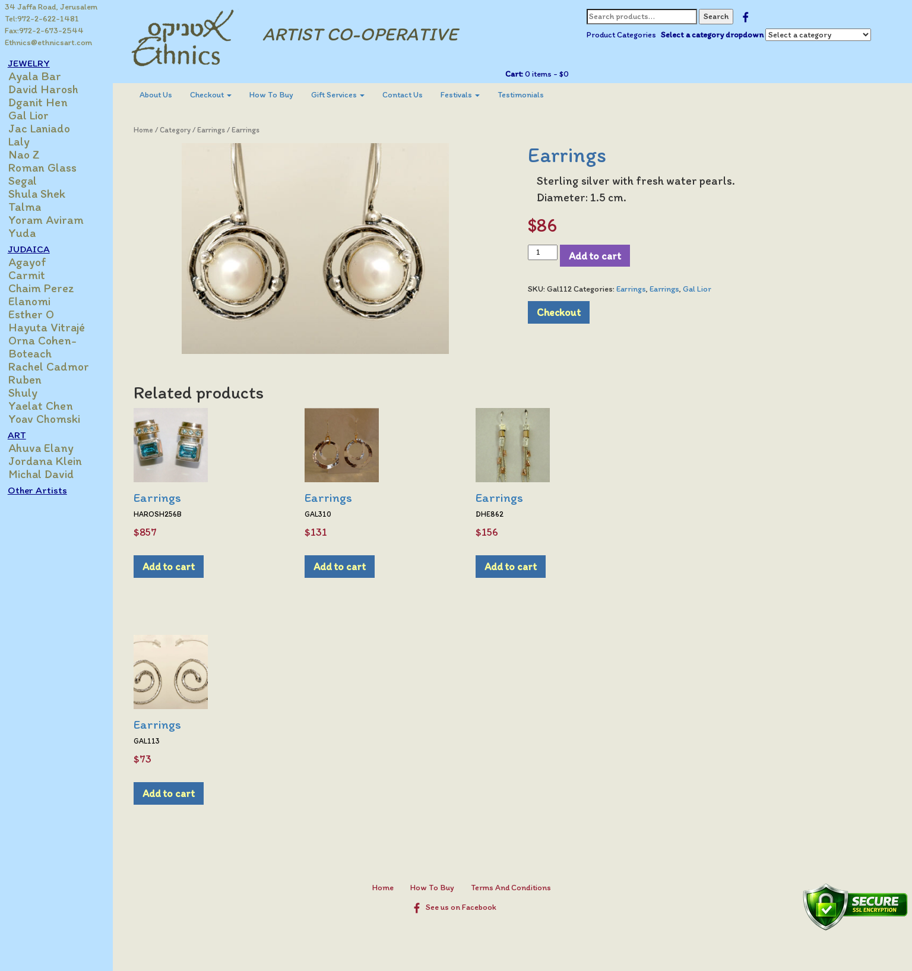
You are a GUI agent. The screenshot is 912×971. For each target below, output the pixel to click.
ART (23, 435)
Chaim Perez (48, 288)
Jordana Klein (51, 460)
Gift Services (343, 95)
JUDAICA (35, 249)
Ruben (31, 379)
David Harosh (50, 89)
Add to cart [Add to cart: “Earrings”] (174, 566)
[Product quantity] (545, 252)
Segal (29, 180)
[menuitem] (162, 95)
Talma (31, 206)
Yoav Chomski (51, 418)
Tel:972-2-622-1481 (42, 19)
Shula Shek (43, 193)
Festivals (466, 95)
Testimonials (527, 95)
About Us (161, 95)
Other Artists (44, 490)
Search (718, 16)
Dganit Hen (44, 102)
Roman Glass (49, 167)
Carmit (33, 275)
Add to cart (598, 255)
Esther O (38, 314)
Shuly (29, 392)
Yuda (28, 232)
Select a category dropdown (714, 35)
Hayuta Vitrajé (53, 327)
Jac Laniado (46, 128)
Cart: (516, 74)
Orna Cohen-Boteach (49, 347)
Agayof (34, 261)
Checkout (217, 95)
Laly (25, 141)
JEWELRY (35, 63)
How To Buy (277, 95)
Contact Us (408, 95)
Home (149, 129)
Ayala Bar (41, 76)
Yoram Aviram (52, 219)
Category (181, 129)
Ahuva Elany (47, 447)
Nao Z (30, 154)
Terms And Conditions (514, 888)
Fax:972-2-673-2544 (44, 31)
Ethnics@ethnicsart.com (48, 42)
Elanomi (36, 301)
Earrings (217, 129)
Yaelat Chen (47, 405)
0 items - (548, 74)
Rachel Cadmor (55, 366)
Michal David (47, 473)
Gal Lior (35, 115)
